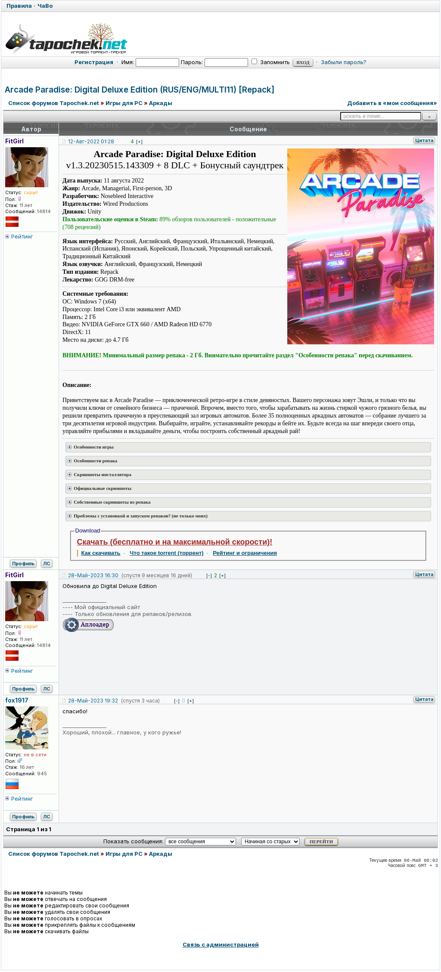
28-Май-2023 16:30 (93, 575)
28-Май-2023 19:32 (93, 700)
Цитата (424, 140)
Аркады (160, 102)
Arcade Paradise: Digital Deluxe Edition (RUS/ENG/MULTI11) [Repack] (139, 90)
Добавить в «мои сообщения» (392, 102)
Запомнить (271, 62)
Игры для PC (124, 102)
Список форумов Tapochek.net (53, 102)
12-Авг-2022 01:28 (91, 141)
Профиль (23, 563)
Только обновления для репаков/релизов (133, 613)
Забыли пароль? (343, 62)
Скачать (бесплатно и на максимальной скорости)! (175, 542)
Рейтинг (22, 236)
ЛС (46, 563)
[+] (139, 142)
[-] (209, 576)
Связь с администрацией (221, 944)
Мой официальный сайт (107, 607)
